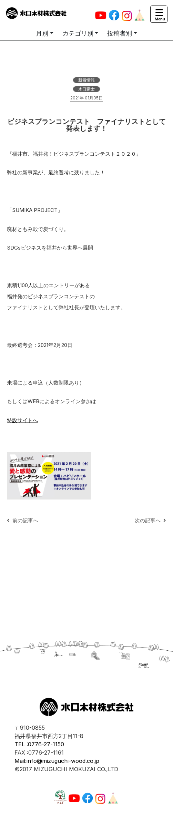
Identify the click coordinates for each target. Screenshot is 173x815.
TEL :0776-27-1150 (39, 744)
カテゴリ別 (77, 33)
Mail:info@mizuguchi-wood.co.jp (56, 760)
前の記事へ (22, 520)
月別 (42, 33)
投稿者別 (119, 33)
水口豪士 (86, 88)
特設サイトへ (22, 420)
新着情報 (86, 80)
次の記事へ (150, 520)
